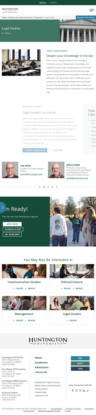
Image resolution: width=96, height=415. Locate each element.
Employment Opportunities (47, 381)
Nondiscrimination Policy (49, 410)
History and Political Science (21, 17)
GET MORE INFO (12, 234)
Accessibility (56, 407)
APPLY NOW (12, 224)
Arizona (53, 2)
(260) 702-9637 (8, 387)
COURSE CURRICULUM (47, 150)
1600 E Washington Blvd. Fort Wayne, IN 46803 (12, 383)
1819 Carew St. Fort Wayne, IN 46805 (11, 371)
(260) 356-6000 (8, 363)
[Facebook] (72, 389)
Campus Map (40, 391)
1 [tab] (44, 187)
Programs (38, 17)
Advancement (41, 388)
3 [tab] (52, 187)
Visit (80, 357)
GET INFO (71, 150)
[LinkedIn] (84, 389)
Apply (80, 362)
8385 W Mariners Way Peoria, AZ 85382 (11, 395)
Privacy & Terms (73, 407)
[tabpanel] (25, 170)
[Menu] (91, 10)
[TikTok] (87, 389)
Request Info (86, 17)
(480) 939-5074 (8, 398)
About (38, 356)
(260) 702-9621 (8, 375)
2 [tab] (48, 187)
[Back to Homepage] (48, 340)
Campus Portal (41, 394)
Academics (41, 361)
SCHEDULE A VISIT (13, 229)
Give (80, 367)
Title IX (67, 410)
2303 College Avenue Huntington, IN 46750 (11, 359)
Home (4, 17)
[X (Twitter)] (80, 389)
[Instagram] (76, 389)
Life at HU (41, 371)
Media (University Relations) (48, 384)
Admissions (42, 366)
